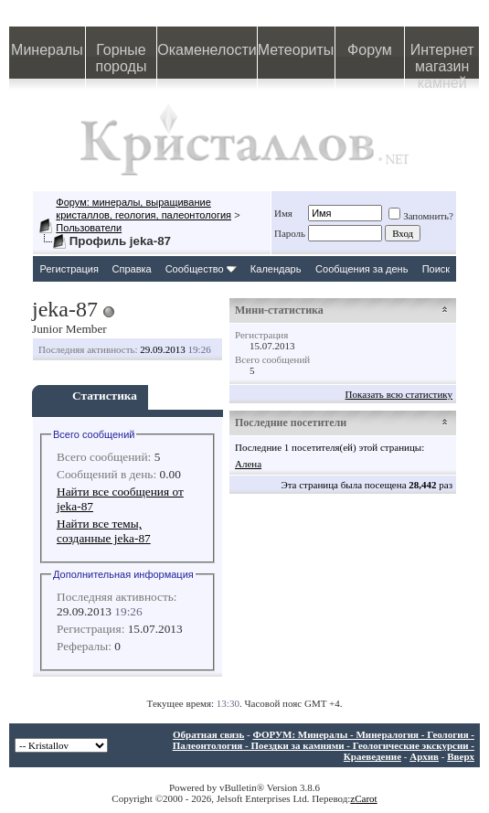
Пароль (289, 233)
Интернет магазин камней (442, 60)
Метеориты (296, 50)
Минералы (47, 50)
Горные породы (121, 58)
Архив (424, 756)
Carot (366, 798)
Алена (248, 463)
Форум (369, 50)
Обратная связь (208, 734)
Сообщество (201, 268)
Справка (132, 268)
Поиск (436, 268)
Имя (283, 213)
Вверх (460, 756)
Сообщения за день (361, 268)
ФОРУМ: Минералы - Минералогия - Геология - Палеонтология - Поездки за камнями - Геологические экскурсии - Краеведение (323, 745)
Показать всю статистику (398, 394)
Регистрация (69, 268)
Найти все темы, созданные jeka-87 (104, 531)
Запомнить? (420, 215)
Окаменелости (206, 50)
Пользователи (89, 227)
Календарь (276, 268)
